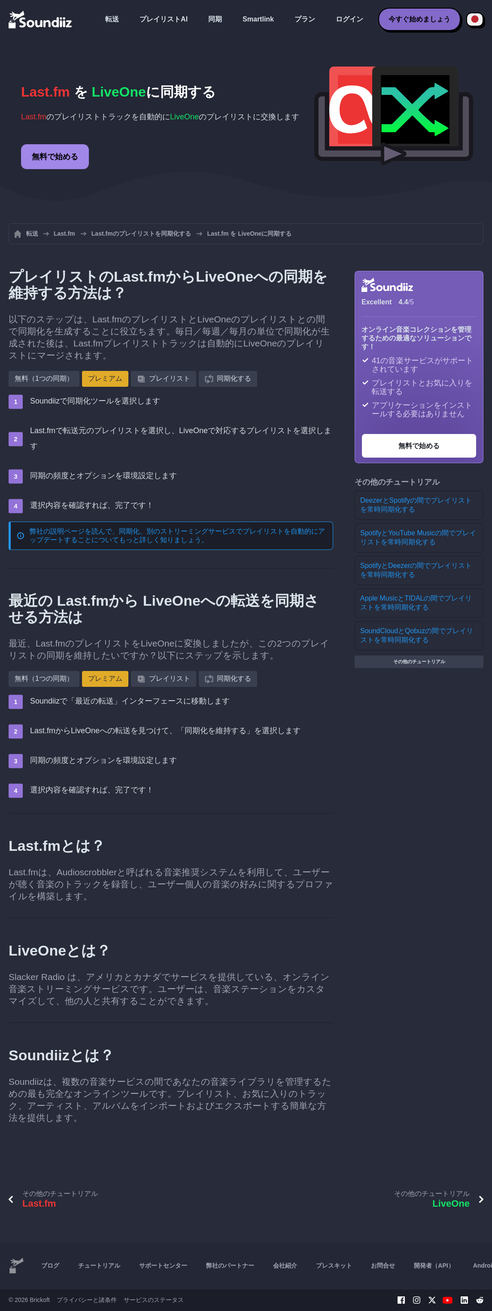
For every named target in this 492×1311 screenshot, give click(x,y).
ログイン (349, 19)
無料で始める (55, 156)
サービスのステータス (154, 1299)
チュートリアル (99, 1265)
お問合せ (383, 1265)
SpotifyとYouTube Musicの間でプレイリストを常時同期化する (418, 537)
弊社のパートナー (230, 1265)
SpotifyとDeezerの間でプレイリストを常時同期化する (416, 570)
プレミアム (105, 378)
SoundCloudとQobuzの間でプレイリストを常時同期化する (416, 635)
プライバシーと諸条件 (87, 1299)
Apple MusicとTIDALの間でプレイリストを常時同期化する (416, 603)
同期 (215, 19)
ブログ (50, 1265)
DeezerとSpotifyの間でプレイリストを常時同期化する (416, 505)
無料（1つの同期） (44, 378)
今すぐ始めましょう (419, 19)
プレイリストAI (164, 19)
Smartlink (258, 19)
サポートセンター (163, 1265)
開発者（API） (434, 1265)
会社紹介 (285, 1265)
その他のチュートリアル (419, 661)
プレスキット (334, 1265)
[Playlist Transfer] (41, 19)
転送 (112, 19)
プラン (305, 19)
